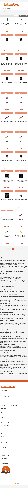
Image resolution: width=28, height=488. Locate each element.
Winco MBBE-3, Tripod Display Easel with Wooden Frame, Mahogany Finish (21, 200)
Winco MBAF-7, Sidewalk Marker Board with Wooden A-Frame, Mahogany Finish (21, 161)
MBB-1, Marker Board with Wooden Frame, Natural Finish (7, 43)
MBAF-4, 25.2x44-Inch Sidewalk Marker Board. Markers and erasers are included (7, 83)
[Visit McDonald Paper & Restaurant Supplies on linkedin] (5, 408)
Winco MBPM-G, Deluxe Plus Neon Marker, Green (6, 236)
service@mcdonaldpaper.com (10, 392)
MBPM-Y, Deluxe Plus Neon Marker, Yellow (7, 141)
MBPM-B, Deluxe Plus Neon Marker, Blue (7, 102)
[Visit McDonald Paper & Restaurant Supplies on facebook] (2, 408)
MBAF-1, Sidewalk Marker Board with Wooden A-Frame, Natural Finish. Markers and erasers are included (7, 63)
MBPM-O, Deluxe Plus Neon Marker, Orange (21, 121)
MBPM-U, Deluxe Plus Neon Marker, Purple (7, 121)
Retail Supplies (3, 11)
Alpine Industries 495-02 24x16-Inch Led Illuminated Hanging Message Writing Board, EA (21, 180)
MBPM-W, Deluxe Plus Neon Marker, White (21, 141)
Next (19, 249)
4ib (11, 480)
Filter (21, 15)
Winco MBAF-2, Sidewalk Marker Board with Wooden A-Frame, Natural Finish (7, 161)
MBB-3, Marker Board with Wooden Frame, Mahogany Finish (21, 43)
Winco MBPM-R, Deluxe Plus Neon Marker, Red (20, 219)
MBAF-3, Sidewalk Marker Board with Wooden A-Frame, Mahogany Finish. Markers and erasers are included (21, 63)
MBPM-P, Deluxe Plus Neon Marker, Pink (21, 102)
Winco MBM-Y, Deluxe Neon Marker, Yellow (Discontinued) (21, 236)
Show (12, 15)
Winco (1, 375)
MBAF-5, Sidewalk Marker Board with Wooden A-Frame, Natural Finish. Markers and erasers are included (21, 83)
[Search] (14, 8)
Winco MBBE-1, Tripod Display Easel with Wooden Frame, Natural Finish (7, 219)
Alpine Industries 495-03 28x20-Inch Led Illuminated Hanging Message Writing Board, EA (7, 200)
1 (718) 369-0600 (7, 396)
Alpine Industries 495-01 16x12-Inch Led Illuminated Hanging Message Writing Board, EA (7, 180)
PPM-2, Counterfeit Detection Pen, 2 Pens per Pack (7, 24)
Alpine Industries (6, 375)
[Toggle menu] (1, 4)
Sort (26, 16)
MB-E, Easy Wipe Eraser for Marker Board (20, 24)
